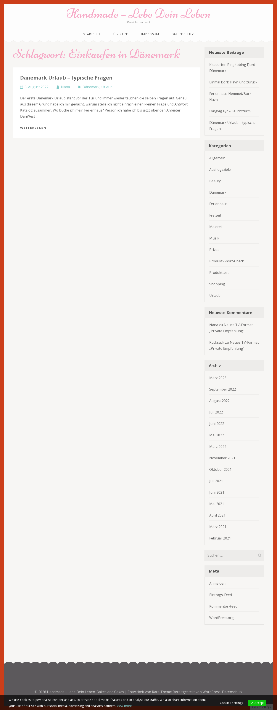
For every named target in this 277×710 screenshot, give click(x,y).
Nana (65, 87)
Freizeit (215, 215)
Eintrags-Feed (220, 594)
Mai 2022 (216, 435)
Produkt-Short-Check (226, 261)
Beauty (215, 181)
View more (124, 706)
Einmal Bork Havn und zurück (233, 82)
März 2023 (217, 377)
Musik (214, 238)
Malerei (215, 226)
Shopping (217, 284)
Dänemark (91, 87)
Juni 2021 (216, 492)
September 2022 (222, 389)
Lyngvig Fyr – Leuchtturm (230, 111)
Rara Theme (162, 691)
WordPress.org (221, 617)
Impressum (150, 34)
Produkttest (219, 272)
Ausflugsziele (220, 169)
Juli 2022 (216, 412)
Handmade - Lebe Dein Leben (71, 691)
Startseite (92, 34)
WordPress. (212, 691)
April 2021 (217, 515)
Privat (214, 249)
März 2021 (217, 526)
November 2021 (222, 458)
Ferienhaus (218, 203)
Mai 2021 (216, 503)
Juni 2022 (216, 423)
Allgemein (217, 158)
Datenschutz (182, 34)
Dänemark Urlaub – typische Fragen (66, 77)
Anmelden (217, 583)
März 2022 (217, 446)
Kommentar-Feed (223, 606)
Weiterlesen (33, 127)
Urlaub (107, 87)
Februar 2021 (220, 538)
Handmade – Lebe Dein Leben (138, 13)
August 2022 (219, 400)
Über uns (121, 34)
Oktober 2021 (220, 469)
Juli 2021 (216, 481)
